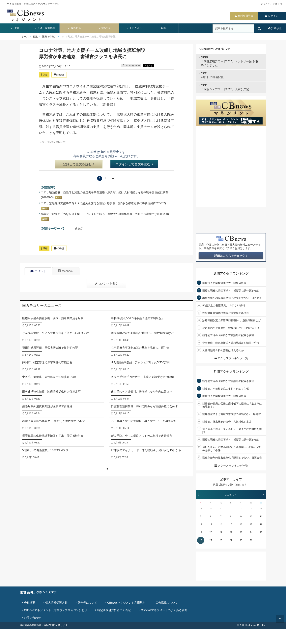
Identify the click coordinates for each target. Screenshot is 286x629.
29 (210, 508)
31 (251, 540)
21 (220, 532)
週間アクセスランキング (231, 273)
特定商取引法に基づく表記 (114, 610)
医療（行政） (49, 36)
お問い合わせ (32, 617)
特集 (163, 28)
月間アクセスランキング (231, 371)
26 (200, 540)
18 (261, 524)
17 (251, 524)
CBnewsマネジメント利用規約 (126, 602)
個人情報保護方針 (56, 602)
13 (210, 524)
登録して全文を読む (78, 164)
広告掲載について (167, 602)
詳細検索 (276, 28)
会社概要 (29, 602)
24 (251, 532)
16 (241, 524)
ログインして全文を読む (134, 164)
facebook (65, 271)
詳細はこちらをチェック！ (231, 255)
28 (200, 508)
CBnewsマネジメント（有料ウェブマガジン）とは (55, 610)
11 (261, 516)
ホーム (25, 36)
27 (210, 540)
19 (200, 532)
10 (251, 516)
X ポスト (149, 66)
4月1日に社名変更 (212, 75)
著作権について (87, 602)
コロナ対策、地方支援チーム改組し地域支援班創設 (88, 36)
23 (241, 532)
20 (210, 532)
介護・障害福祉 (44, 28)
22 (231, 532)
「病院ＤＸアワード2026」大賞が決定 (225, 87)
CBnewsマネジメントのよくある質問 (164, 610)
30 (220, 508)
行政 (35, 36)
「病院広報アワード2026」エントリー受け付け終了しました (230, 61)
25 (261, 532)
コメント (38, 271)
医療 (15, 28)
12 (200, 524)
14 (220, 524)
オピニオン (134, 28)
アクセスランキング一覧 (231, 358)
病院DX (104, 28)
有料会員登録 (245, 15)
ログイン (273, 15)
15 (231, 524)
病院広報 (74, 28)
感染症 (79, 228)
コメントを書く (106, 283)
